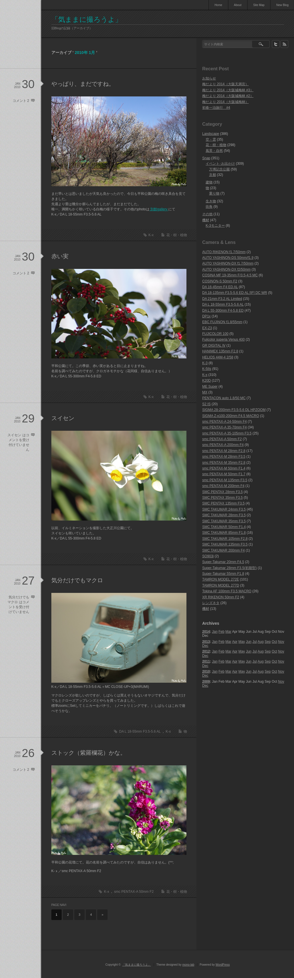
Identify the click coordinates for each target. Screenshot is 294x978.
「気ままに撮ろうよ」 (86, 19)
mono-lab (188, 964)
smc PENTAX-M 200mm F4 (223, 486)
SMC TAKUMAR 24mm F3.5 (224, 509)
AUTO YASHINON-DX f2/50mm (226, 269)
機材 (205, 220)
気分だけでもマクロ (77, 580)
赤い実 (60, 256)
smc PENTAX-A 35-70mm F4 (224, 427)
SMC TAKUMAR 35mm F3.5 (224, 521)
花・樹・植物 (176, 235)
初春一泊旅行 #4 (216, 108)
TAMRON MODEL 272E (220, 579)
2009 (206, 682)
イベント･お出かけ (220, 164)
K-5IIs (206, 369)
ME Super (209, 387)
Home (218, 5)
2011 (206, 661)
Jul (254, 642)
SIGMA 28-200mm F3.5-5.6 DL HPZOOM (234, 410)
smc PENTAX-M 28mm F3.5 (223, 457)
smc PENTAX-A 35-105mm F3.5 (227, 433)
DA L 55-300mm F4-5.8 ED (223, 310)
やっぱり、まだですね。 (82, 84)
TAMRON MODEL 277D (220, 585)
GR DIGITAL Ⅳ (213, 346)
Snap (206, 158)
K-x (151, 235)
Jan (214, 632)
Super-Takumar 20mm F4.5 (223, 562)
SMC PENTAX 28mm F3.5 (222, 492)
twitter (276, 44)
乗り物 (214, 193)
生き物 (211, 201)
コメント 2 (21, 101)
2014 (206, 632)
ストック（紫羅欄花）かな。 (88, 753)
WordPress (223, 964)
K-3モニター (215, 226)
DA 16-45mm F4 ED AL (220, 287)
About (238, 5)
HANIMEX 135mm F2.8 (220, 351)
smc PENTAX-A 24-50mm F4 (224, 422)
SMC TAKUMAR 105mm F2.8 (225, 539)
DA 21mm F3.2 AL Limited (222, 299)
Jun (248, 642)
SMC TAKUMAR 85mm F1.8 (224, 533)
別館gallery (158, 209)
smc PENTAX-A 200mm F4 (223, 445)
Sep (268, 642)
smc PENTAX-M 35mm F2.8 (223, 463)
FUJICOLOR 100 (215, 334)
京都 (212, 175)
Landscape (210, 134)
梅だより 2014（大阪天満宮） (225, 84)
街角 (209, 207)
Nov (281, 642)
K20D (206, 381)
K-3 (205, 363)
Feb (222, 632)
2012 (206, 651)
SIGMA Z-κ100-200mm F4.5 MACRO (230, 416)
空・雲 (211, 139)
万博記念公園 (219, 169)
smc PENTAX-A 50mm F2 (134, 892)
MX (204, 392)
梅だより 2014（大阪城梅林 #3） (228, 90)
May (241, 642)
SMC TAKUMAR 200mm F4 (223, 550)
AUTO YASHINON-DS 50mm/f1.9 (228, 258)
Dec (205, 646)
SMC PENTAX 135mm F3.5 (223, 503)
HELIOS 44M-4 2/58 (217, 357)
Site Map (258, 5)
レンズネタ (210, 603)
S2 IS (206, 404)
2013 (206, 642)
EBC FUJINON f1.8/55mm (222, 322)
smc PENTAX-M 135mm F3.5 (224, 480)
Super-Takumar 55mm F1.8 (223, 574)
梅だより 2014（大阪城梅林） (225, 102)
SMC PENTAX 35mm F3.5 (222, 498)
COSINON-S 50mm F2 (219, 281)
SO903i (208, 556)
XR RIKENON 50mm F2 (220, 597)
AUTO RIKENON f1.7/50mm (224, 252)
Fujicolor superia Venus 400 (223, 339)
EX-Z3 (207, 328)
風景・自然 (214, 151)
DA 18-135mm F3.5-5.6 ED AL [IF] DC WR (234, 293)
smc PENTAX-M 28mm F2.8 (223, 451)
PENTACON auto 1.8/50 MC (224, 398)
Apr (234, 642)
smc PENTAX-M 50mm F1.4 (223, 468)
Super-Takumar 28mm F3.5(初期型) (229, 568)
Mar (228, 632)
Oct (274, 642)
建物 (209, 182)
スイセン (62, 418)
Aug (261, 642)
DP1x (206, 316)
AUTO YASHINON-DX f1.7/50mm (228, 263)
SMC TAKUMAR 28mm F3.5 (224, 515)
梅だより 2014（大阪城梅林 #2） (228, 96)
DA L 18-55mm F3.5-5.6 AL (140, 731)
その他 (207, 214)
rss (284, 44)
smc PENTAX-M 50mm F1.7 (223, 474)
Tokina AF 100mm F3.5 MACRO (226, 591)
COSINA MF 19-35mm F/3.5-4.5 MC (230, 275)
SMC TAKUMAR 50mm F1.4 (224, 527)
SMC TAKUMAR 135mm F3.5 (225, 544)
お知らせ (209, 78)
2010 (206, 672)
